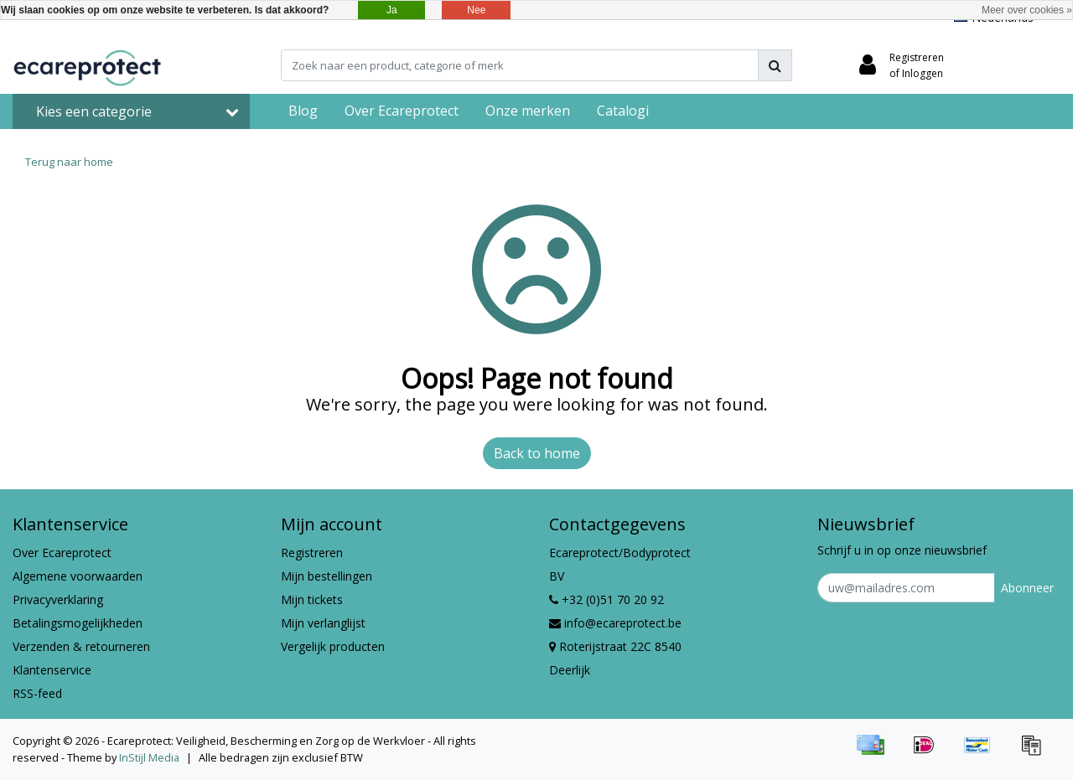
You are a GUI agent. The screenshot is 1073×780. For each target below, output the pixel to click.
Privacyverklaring (58, 599)
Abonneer (1027, 588)
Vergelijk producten (333, 646)
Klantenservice (52, 670)
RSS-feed (37, 693)
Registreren (312, 552)
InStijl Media (149, 757)
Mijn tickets (312, 599)
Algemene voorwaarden (78, 576)
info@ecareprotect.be (615, 623)
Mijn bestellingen (326, 576)
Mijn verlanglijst (323, 623)
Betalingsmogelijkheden (78, 623)
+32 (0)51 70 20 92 (606, 599)
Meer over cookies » (1027, 10)
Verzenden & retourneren (81, 646)
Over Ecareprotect (62, 552)
